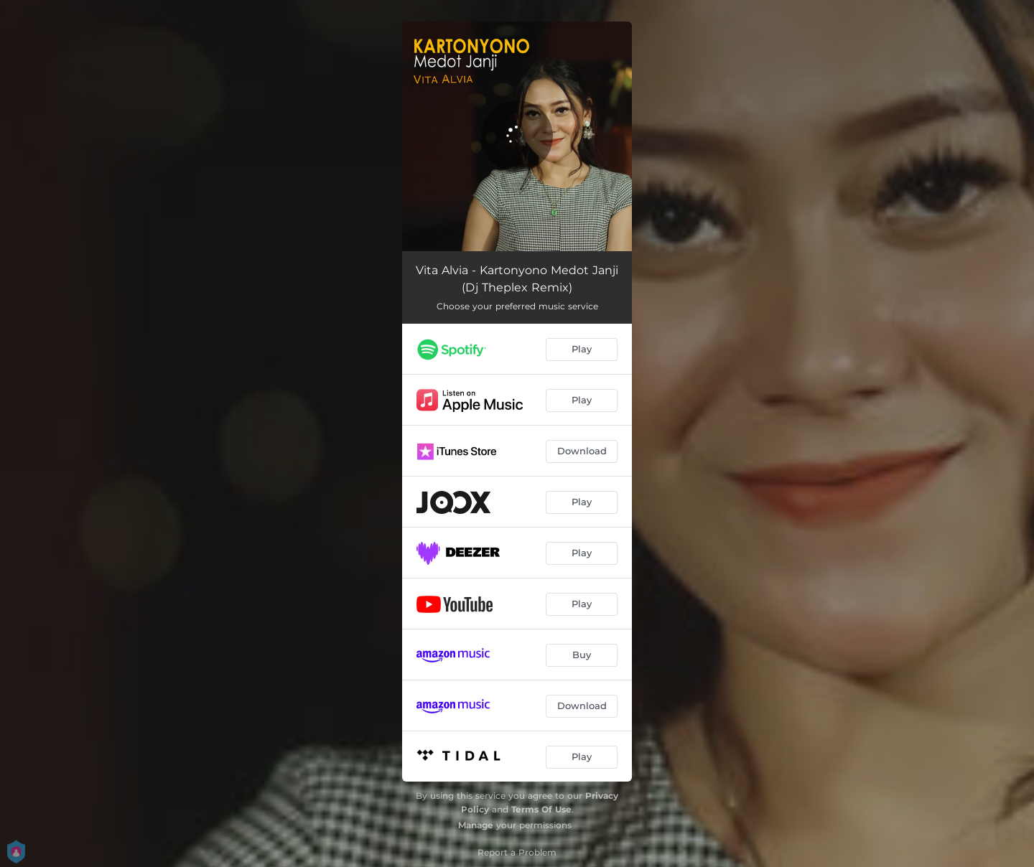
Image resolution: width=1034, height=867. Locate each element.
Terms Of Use (541, 809)
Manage (475, 825)
